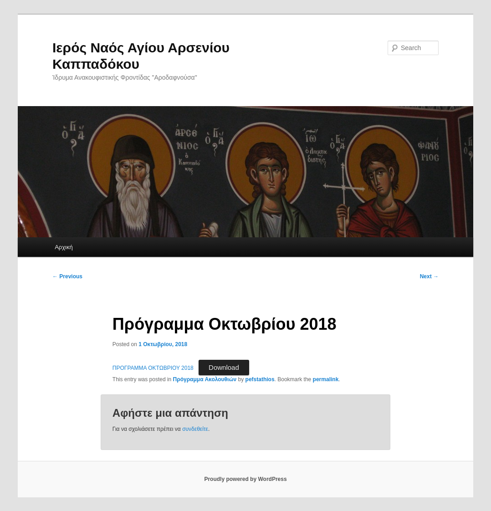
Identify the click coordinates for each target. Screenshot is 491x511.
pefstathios (260, 379)
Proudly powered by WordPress (245, 479)
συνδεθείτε (195, 429)
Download (224, 367)
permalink (326, 379)
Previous (67, 276)
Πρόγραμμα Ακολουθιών (205, 379)
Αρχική (64, 247)
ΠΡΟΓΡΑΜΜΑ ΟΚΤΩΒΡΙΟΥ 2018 (153, 368)
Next (429, 276)
